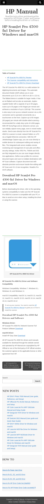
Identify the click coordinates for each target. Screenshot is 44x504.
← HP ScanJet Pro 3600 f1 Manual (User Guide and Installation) (11, 365)
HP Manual (22, 11)
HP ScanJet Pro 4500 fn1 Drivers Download (23, 83)
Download (19, 328)
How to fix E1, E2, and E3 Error (13, 474)
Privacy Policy (31, 502)
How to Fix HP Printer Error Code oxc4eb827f (19, 488)
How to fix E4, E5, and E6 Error (13, 479)
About (10, 502)
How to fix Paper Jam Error (12, 470)
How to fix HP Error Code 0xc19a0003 (16, 483)
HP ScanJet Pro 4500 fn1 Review (19, 78)
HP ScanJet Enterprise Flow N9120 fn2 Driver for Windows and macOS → (32, 366)
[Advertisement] (22, 54)
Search (5, 378)
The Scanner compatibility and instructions (22, 80)
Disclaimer (22, 502)
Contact (15, 502)
